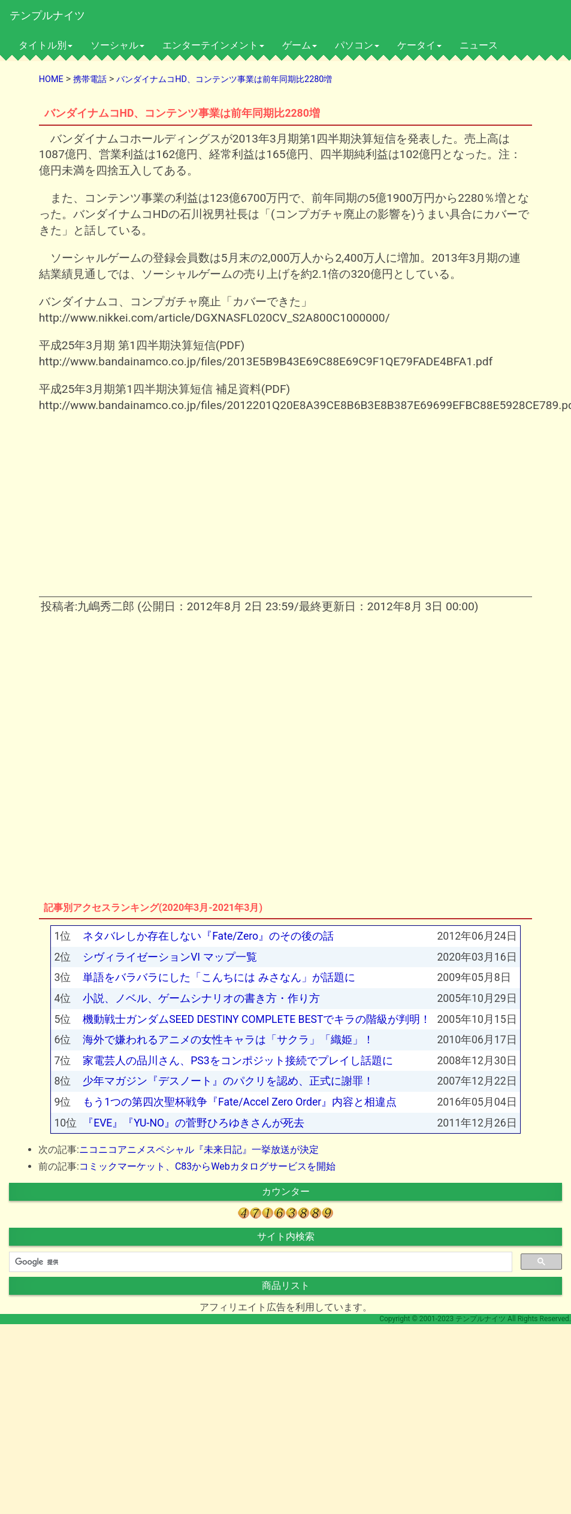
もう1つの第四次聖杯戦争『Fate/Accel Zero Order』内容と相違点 (240, 1102)
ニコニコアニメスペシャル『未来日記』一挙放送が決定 (199, 1149)
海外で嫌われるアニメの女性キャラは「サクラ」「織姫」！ (228, 1040)
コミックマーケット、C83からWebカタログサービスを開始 (207, 1166)
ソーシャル (117, 45)
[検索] (259, 1261)
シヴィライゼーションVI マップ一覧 (169, 957)
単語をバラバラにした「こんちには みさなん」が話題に (219, 977)
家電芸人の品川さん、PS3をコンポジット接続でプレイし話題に (237, 1061)
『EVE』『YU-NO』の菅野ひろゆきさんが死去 (193, 1123)
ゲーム (299, 45)
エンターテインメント (213, 45)
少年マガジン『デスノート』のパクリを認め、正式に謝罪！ (228, 1081)
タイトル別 (45, 45)
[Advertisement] (184, 509)
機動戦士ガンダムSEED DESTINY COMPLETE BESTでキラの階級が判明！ (257, 1019)
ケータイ (419, 45)
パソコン (357, 45)
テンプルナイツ (47, 15)
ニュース (479, 45)
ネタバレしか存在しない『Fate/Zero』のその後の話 (208, 936)
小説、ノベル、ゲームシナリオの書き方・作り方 (201, 998)
